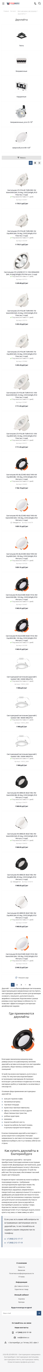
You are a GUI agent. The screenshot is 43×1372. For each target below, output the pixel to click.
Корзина (21, 1299)
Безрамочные (21, 71)
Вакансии (21, 1270)
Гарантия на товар (21, 1289)
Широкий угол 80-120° (21, 148)
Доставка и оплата (21, 1286)
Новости (21, 1267)
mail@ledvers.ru (23, 1337)
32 (30, 985)
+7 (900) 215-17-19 (15, 1243)
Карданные (21, 97)
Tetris (21, 46)
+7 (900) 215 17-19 (23, 1332)
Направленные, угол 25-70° (21, 122)
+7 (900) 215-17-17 (15, 1239)
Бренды (21, 1302)
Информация (21, 1282)
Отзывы (21, 1277)
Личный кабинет (21, 1295)
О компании (21, 1263)
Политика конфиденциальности (21, 1273)
